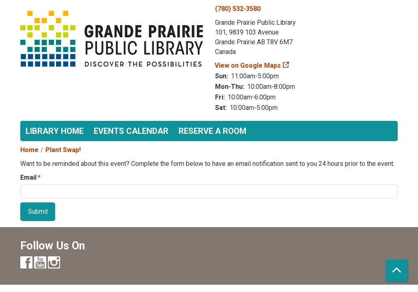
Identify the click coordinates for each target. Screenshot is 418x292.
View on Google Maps (248, 65)
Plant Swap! (63, 150)
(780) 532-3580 (238, 9)
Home (29, 150)
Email (28, 177)
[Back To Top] (397, 271)
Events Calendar (131, 131)
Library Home (55, 131)
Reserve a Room (212, 131)
